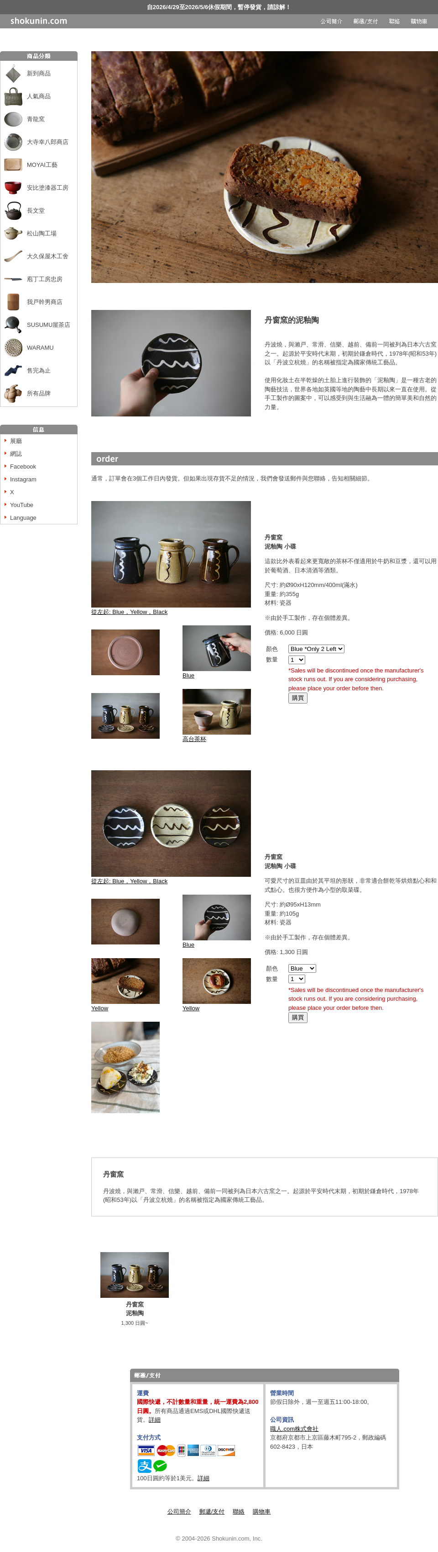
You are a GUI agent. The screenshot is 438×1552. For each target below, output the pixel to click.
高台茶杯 (194, 739)
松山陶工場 (42, 233)
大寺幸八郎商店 (47, 142)
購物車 (262, 1511)
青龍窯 (36, 119)
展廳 (16, 440)
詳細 (155, 1419)
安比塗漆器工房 (47, 187)
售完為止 (39, 370)
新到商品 (39, 73)
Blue (216, 672)
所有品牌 (39, 393)
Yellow (125, 1005)
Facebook (23, 466)
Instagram (23, 479)
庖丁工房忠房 (45, 279)
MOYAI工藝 (42, 164)
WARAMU (40, 347)
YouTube (21, 504)
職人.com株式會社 (294, 1428)
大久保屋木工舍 (47, 256)
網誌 (16, 453)
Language (23, 517)
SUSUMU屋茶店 (48, 324)
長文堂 (36, 210)
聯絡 (239, 1511)
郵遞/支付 (212, 1511)
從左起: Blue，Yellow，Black (171, 608)
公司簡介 (179, 1511)
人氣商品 (39, 96)
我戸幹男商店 (45, 302)
